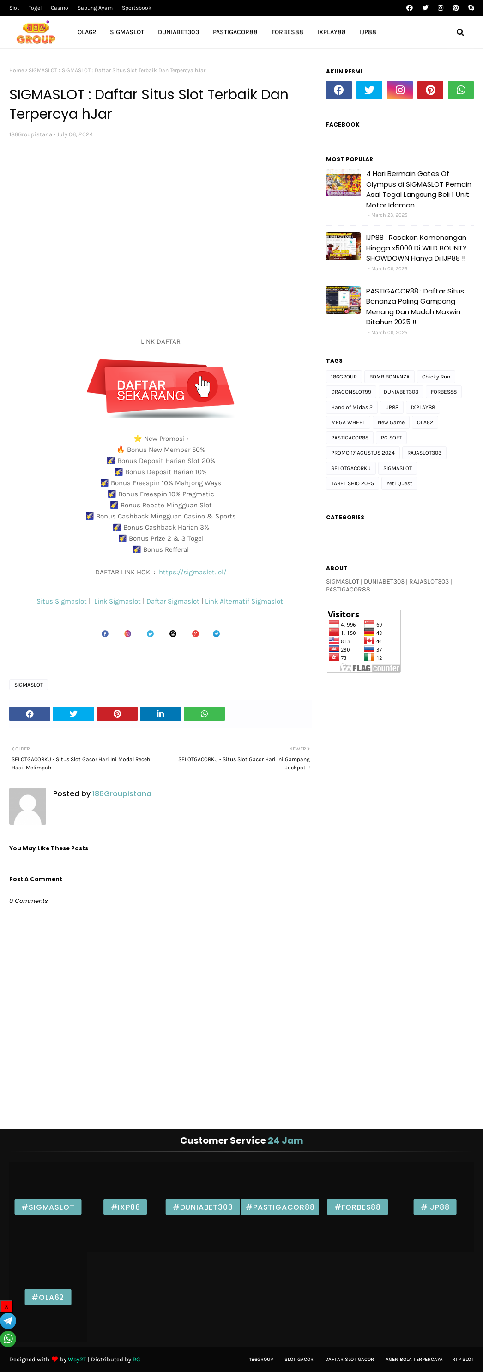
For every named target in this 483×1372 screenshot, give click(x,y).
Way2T (77, 1359)
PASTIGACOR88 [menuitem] (235, 32)
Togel (35, 8)
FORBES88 (444, 392)
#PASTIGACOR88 (280, 1207)
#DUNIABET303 (203, 1207)
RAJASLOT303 (424, 453)
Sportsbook (136, 8)
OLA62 (425, 422)
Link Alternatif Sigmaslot (245, 601)
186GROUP (344, 376)
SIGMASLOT (43, 70)
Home (16, 70)
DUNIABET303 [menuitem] (178, 32)
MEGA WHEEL (348, 422)
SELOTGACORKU (351, 468)
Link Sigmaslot (118, 601)
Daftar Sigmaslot (172, 601)
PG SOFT (391, 437)
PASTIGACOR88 (349, 437)
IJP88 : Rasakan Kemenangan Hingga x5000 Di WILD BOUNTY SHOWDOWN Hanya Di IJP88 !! (416, 247)
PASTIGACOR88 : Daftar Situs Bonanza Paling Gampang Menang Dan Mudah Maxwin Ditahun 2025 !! (415, 306)
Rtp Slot (463, 1359)
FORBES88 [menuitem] (287, 32)
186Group (261, 1359)
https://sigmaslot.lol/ (192, 572)
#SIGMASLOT (47, 1207)
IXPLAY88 (423, 407)
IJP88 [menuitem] (368, 32)
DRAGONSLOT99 (351, 392)
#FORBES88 (357, 1207)
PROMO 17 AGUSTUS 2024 (363, 453)
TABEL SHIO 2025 (352, 483)
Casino (59, 8)
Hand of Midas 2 (352, 407)
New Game (391, 422)
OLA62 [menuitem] (87, 32)
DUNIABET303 (401, 392)
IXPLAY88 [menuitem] (331, 32)
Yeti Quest (399, 483)
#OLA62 (47, 1297)
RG (136, 1359)
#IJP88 (435, 1207)
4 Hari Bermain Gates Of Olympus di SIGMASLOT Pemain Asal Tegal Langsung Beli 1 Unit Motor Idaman (418, 189)
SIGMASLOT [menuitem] (127, 32)
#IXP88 (125, 1207)
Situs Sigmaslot (61, 601)
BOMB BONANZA (389, 376)
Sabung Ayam (95, 8)
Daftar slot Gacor (349, 1359)
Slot (14, 8)
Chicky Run (436, 376)
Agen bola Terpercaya (414, 1359)
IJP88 (391, 407)
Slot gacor (299, 1359)
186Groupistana (30, 134)
